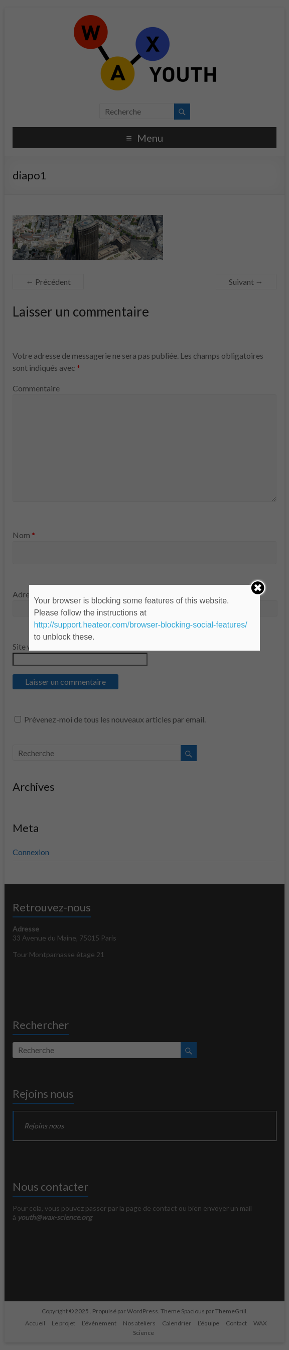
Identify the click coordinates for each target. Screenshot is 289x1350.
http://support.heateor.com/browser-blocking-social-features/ (140, 624)
